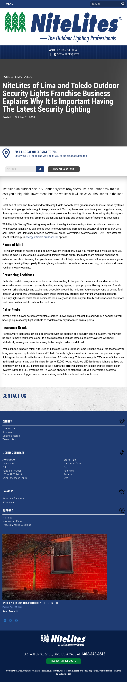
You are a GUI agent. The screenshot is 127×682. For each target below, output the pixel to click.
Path (4, 467)
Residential (8, 432)
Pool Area (69, 470)
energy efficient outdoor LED (42, 237)
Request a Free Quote (63, 661)
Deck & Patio (70, 460)
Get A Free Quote (66, 54)
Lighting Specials (11, 435)
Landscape (8, 463)
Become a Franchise (13, 498)
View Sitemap (105, 671)
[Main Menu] (3, 4)
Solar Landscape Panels (14, 478)
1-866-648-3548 (93, 653)
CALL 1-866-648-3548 (63, 50)
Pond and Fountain (12, 470)
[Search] (108, 4)
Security (68, 474)
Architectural (9, 460)
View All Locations (63, 169)
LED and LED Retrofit (12, 474)
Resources (8, 502)
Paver (66, 467)
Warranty (7, 517)
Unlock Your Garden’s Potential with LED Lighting (30, 603)
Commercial (8, 428)
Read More (10, 611)
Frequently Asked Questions (16, 525)
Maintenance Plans (12, 521)
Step (66, 478)
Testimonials (9, 439)
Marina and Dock (72, 463)
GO (40, 169)
